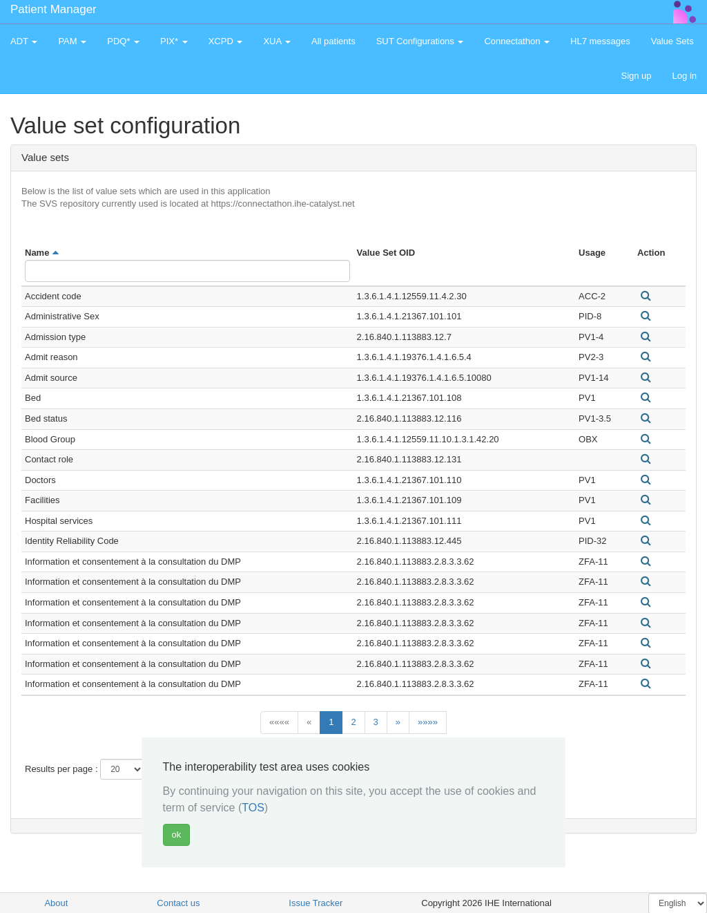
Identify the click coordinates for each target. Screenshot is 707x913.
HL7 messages (600, 41)
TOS (253, 807)
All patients (333, 41)
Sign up (636, 75)
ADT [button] (23, 41)
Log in (684, 75)
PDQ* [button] (123, 41)
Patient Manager (53, 9)
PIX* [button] (174, 41)
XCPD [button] (226, 41)
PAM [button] (72, 41)
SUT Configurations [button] (420, 41)
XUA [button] (277, 41)
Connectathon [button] (517, 41)
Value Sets (672, 41)
